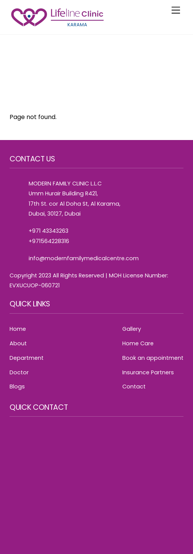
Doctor (19, 372)
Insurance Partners (148, 372)
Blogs (17, 386)
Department (27, 358)
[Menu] (175, 10)
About (18, 343)
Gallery (131, 329)
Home (18, 329)
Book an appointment (152, 358)
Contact (134, 386)
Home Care (138, 343)
